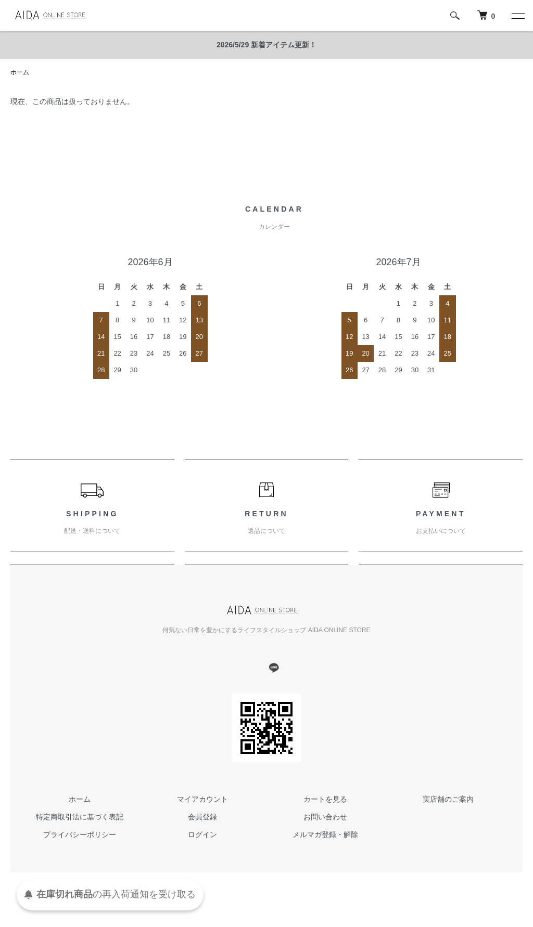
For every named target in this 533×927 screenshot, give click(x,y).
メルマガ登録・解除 (325, 834)
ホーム (19, 72)
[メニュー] (517, 15)
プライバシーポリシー (79, 834)
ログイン (202, 834)
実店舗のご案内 (448, 799)
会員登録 (202, 817)
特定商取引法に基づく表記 (79, 817)
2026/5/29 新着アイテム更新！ (266, 45)
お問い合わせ (325, 817)
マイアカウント (202, 799)
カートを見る (325, 799)
